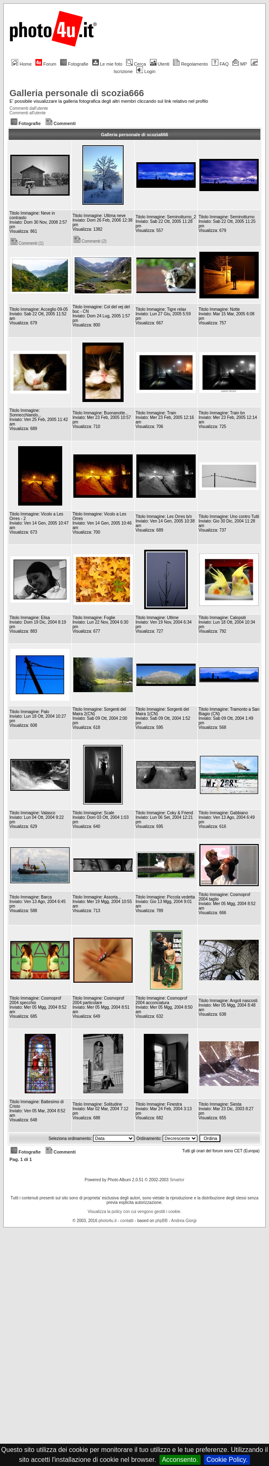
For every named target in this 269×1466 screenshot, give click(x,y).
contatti (126, 1220)
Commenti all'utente (27, 113)
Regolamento (190, 63)
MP (239, 63)
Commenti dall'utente (28, 108)
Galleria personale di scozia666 (76, 93)
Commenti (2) (90, 241)
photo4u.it (107, 1220)
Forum (45, 63)
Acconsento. (180, 1459)
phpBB (161, 1220)
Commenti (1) (27, 243)
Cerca (136, 63)
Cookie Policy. (227, 1459)
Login (145, 71)
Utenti (160, 63)
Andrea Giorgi (183, 1220)
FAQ (220, 63)
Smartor (177, 1180)
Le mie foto (107, 63)
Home (21, 63)
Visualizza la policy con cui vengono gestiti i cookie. (135, 1211)
